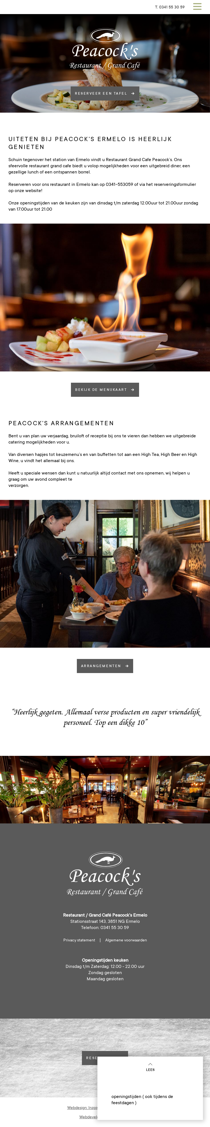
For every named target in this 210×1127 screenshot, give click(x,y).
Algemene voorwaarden (126, 940)
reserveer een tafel (105, 93)
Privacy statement (79, 940)
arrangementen (105, 666)
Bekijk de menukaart (105, 389)
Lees (150, 1067)
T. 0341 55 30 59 (170, 7)
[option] (105, 297)
